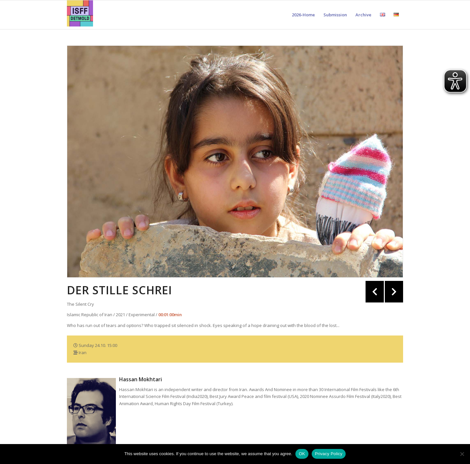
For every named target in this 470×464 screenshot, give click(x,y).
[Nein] (462, 454)
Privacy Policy (328, 453)
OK (302, 453)
